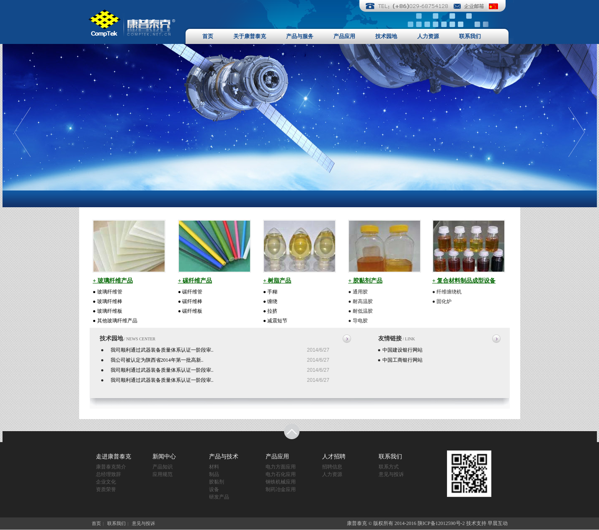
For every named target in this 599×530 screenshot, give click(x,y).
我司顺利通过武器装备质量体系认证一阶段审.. (162, 350)
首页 (207, 36)
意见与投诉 (391, 474)
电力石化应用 (281, 474)
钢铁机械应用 (281, 482)
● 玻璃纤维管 (107, 292)
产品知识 (162, 467)
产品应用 (344, 36)
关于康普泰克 (249, 36)
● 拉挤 (270, 311)
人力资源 (428, 36)
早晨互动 (498, 523)
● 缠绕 (270, 301)
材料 (214, 467)
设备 (214, 489)
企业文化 (106, 482)
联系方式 (389, 467)
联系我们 (470, 36)
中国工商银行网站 (402, 360)
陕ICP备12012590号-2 (441, 523)
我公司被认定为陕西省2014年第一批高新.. (157, 360)
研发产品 (219, 497)
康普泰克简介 (111, 467)
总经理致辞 (108, 474)
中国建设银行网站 (402, 350)
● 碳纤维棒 (190, 301)
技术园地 (386, 36)
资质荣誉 (106, 489)
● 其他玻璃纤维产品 (115, 321)
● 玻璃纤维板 (107, 311)
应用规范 (162, 474)
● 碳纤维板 (190, 311)
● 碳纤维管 (190, 292)
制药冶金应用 (281, 489)
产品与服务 (299, 36)
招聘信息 (332, 467)
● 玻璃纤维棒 (107, 301)
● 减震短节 (275, 321)
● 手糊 (270, 292)
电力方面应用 (281, 467)
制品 (214, 474)
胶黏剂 (216, 482)
